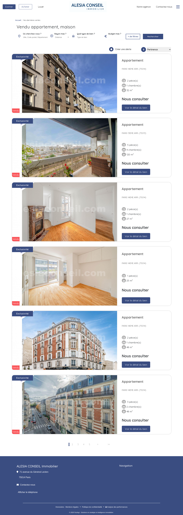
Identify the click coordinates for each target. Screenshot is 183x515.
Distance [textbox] (58, 37)
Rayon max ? (60, 34)
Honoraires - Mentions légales (67, 507)
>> (109, 444)
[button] (133, 36)
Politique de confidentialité (92, 507)
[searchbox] (35, 37)
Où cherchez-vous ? (32, 34)
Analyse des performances (116, 507)
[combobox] (35, 37)
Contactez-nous (27, 485)
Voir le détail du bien (136, 107)
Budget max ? (114, 34)
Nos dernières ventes (31, 20)
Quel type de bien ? (86, 34)
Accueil (18, 20)
